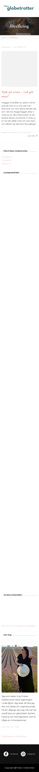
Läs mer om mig (10, 727)
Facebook (7, 160)
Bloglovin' (7, 163)
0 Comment (27, 132)
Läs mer (32, 136)
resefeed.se (21, 736)
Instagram (7, 157)
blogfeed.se (7, 736)
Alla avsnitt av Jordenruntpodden (19, 626)
